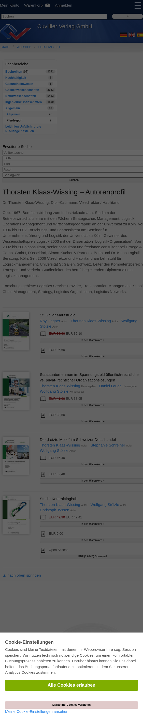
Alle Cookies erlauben (71, 685)
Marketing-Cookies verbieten (71, 704)
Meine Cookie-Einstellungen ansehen (36, 711)
